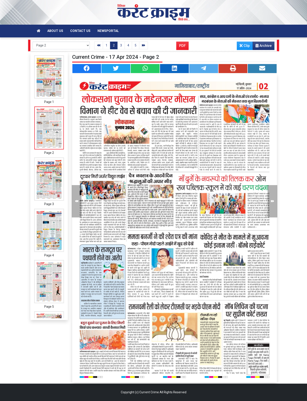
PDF (182, 46)
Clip (245, 46)
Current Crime (149, 392)
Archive (262, 47)
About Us (55, 31)
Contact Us (80, 31)
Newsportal (108, 31)
